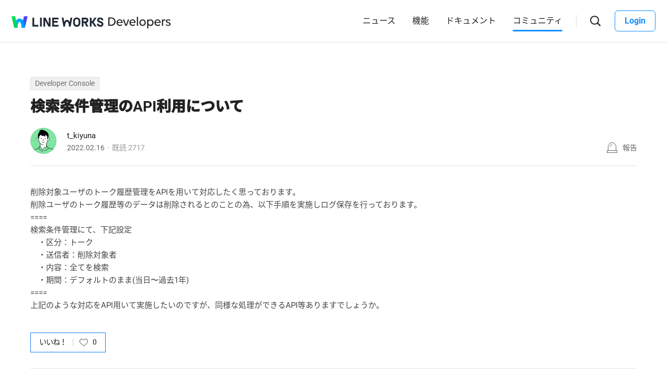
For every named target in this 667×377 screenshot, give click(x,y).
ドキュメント (471, 21)
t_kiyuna (81, 135)
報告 (630, 147)
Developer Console (65, 83)
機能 (420, 21)
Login (635, 21)
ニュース (379, 21)
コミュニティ (537, 21)
